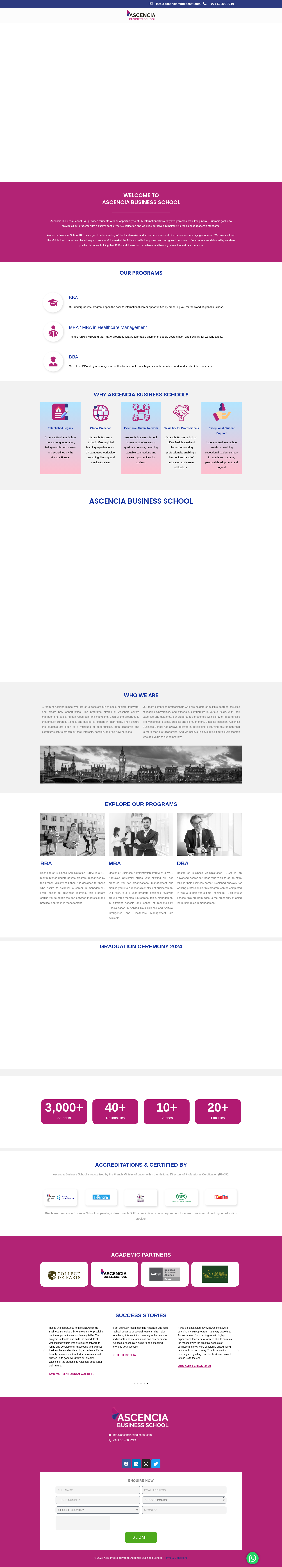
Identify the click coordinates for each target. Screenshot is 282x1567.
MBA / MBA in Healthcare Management (108, 327)
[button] (134, 1383)
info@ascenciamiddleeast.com (178, 4)
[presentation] (83, 1523)
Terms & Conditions (176, 1557)
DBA (73, 356)
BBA (73, 297)
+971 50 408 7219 (221, 4)
